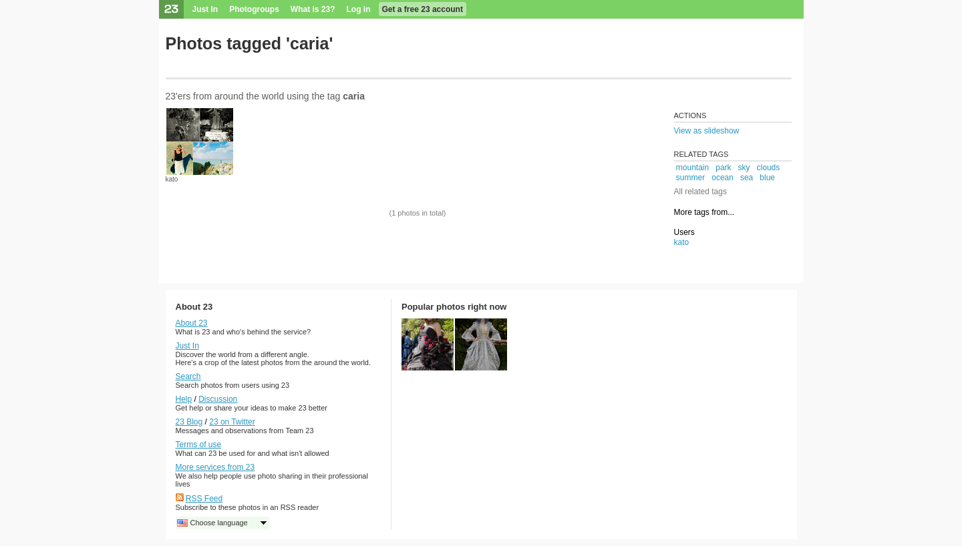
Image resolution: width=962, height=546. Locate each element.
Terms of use (199, 444)
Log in (359, 9)
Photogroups (254, 9)
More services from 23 (215, 467)
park (723, 167)
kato (172, 179)
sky (744, 167)
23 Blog (189, 422)
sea (746, 177)
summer (690, 177)
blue (767, 177)
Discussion (217, 399)
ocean (722, 177)
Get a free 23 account (422, 9)
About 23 (192, 323)
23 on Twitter (232, 422)
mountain (692, 167)
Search (188, 376)
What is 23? (313, 9)
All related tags (700, 191)
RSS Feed (204, 498)
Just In (205, 9)
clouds (768, 167)
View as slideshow (707, 130)
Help (184, 399)
